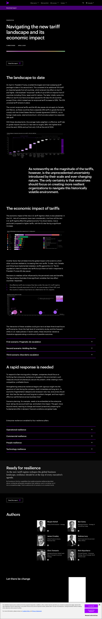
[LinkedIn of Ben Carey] (78, 531)
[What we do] (35, 3)
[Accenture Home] (11, 3)
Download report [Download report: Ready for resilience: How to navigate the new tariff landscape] (11, 8)
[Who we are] (54, 3)
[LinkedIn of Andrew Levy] (78, 545)
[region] (51, 610)
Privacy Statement (37, 611)
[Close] (99, 604)
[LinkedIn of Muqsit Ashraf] (48, 531)
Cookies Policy (26, 611)
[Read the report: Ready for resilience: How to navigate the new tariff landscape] (14, 63)
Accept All (91, 606)
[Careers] (64, 3)
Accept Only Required (91, 611)
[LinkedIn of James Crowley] (48, 545)
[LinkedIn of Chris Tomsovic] (48, 560)
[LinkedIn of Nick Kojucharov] (78, 560)
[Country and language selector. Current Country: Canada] (90, 3)
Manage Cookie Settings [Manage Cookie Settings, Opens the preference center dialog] (91, 615)
